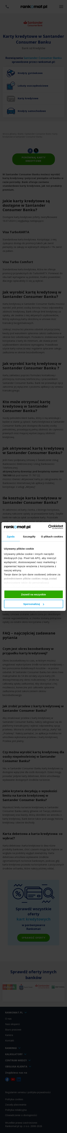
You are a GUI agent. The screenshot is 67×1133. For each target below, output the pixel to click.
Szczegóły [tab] (29, 536)
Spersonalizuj (33, 604)
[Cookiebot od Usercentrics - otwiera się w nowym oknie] (48, 527)
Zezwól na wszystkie (33, 594)
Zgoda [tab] (11, 536)
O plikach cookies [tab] (52, 536)
